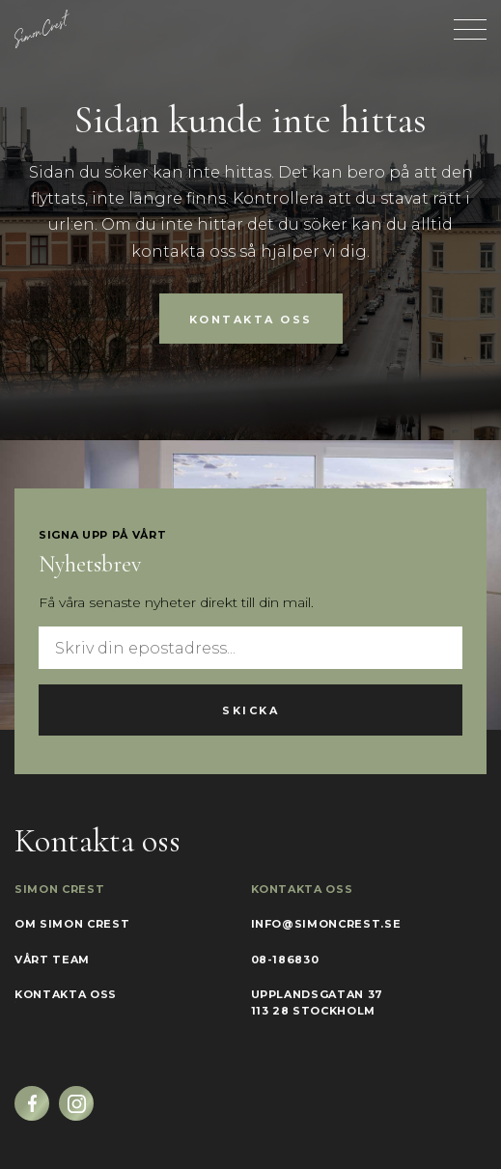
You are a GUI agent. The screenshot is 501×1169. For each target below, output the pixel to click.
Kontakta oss (251, 319)
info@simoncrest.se (326, 924)
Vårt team (52, 959)
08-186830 (285, 959)
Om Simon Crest (71, 924)
